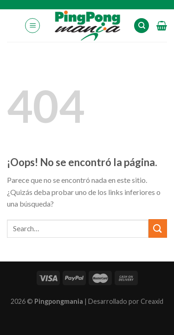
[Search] (141, 26)
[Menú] (32, 25)
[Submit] (157, 228)
